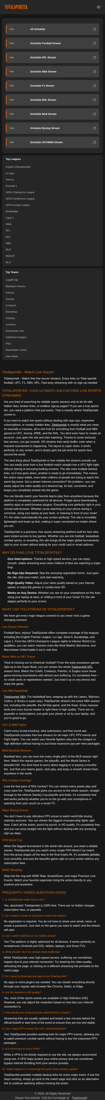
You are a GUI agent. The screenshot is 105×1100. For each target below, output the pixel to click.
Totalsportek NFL (82, 666)
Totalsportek (59, 424)
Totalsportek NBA (15, 696)
